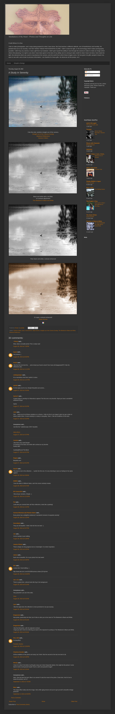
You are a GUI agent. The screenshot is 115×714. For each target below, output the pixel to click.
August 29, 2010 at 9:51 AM (21, 620)
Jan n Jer (16, 579)
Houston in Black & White (94, 221)
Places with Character (93, 143)
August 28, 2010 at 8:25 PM (21, 549)
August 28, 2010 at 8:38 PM (21, 560)
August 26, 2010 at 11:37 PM (21, 380)
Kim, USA (16, 638)
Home (9, 63)
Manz (15, 687)
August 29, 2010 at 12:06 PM (21, 646)
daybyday (89, 149)
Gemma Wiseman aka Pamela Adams (24, 512)
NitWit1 (15, 481)
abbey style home (91, 168)
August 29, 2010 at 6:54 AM (21, 609)
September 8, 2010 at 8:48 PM (22, 694)
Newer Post (12, 701)
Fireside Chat (98, 169)
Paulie (15, 362)
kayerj (15, 352)
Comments (89, 75)
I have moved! (90, 183)
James (15, 555)
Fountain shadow (18, 644)
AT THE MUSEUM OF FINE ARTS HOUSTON (100, 224)
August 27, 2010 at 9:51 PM (21, 463)
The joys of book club (92, 124)
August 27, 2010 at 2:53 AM (21, 390)
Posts (87, 72)
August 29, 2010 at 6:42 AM (21, 598)
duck (23, 330)
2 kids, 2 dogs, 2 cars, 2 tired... (95, 154)
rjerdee (15, 385)
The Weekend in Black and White (43, 200)
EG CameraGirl (17, 491)
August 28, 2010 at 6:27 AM (21, 486)
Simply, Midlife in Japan (93, 181)
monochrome (28, 330)
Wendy (15, 662)
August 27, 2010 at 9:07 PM (21, 452)
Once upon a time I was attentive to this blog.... (100, 204)
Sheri (14, 596)
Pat (14, 502)
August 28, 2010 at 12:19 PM (21, 496)
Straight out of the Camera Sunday (43, 134)
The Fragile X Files (92, 201)
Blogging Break (90, 144)
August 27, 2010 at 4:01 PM (21, 406)
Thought (88, 129)
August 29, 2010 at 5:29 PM (21, 657)
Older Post (74, 701)
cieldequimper (17, 375)
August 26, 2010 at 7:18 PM (21, 346)
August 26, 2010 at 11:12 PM (21, 369)
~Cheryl (15, 341)
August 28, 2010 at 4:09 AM (21, 475)
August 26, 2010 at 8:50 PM (21, 357)
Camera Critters (43, 138)
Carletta (15, 440)
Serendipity (16, 523)
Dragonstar (16, 615)
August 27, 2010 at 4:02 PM (21, 418)
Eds (14, 565)
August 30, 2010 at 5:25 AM (21, 669)
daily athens (16, 432)
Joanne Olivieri (17, 544)
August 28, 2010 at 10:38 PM (21, 574)
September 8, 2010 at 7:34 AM (21, 681)
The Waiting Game (100, 189)
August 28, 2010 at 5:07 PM (21, 528)
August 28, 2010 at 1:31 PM (21, 507)
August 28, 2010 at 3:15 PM (21, 517)
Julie (14, 412)
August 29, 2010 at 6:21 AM (21, 584)
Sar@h (15, 468)
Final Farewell (90, 216)
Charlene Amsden (18, 652)
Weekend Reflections (43, 136)
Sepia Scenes (43, 319)
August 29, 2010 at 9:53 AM (21, 632)
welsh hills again (91, 123)
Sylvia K (15, 396)
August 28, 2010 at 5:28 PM (21, 538)
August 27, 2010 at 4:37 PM (21, 434)
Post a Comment (16, 697)
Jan (14, 534)
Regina (15, 458)
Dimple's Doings (19, 63)
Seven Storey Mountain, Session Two (100, 132)
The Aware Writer (91, 215)
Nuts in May (89, 187)
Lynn (14, 604)
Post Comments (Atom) (23, 704)
